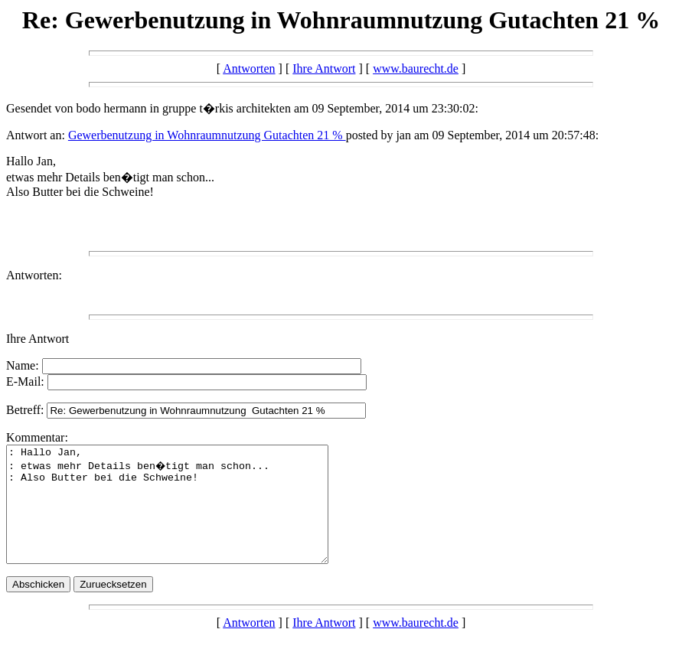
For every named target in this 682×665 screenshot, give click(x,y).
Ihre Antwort (323, 68)
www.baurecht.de (415, 68)
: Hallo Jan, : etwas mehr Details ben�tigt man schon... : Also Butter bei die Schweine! (186, 516)
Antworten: (34, 275)
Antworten (249, 68)
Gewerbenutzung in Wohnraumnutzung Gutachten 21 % (207, 135)
